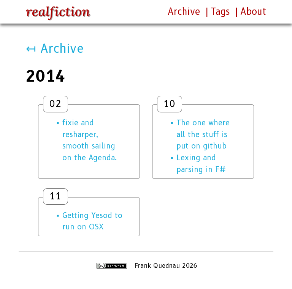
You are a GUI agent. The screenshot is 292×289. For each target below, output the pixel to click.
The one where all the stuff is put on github (203, 134)
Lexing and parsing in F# (200, 163)
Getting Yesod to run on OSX (92, 221)
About (253, 11)
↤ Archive (55, 48)
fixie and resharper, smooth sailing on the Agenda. (89, 140)
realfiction (58, 11)
